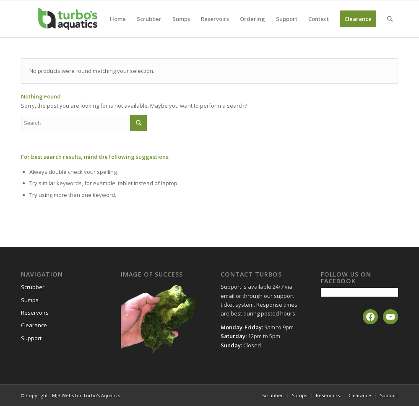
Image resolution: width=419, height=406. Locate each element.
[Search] (390, 18)
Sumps (30, 300)
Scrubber (32, 287)
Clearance (34, 325)
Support (31, 338)
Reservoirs (35, 312)
